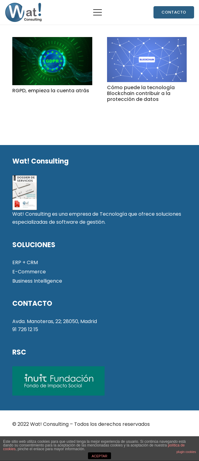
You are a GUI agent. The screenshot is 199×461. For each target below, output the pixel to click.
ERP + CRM (25, 262)
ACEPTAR (99, 456)
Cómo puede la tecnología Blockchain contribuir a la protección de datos (141, 93)
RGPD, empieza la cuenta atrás (50, 90)
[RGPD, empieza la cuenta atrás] (52, 61)
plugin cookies (186, 452)
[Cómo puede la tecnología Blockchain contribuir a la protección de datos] (147, 59)
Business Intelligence (37, 280)
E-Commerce (29, 271)
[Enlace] (23, 12)
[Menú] (97, 12)
